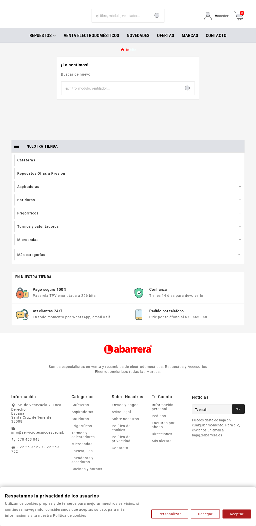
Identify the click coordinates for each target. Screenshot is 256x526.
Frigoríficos (82, 433)
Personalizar (169, 514)
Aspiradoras (82, 419)
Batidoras (80, 426)
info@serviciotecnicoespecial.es (39, 439)
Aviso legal (121, 419)
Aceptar (237, 514)
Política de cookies (121, 435)
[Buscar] (121, 19)
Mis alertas (162, 448)
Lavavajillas (82, 458)
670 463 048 (29, 446)
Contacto (120, 455)
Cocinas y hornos (87, 476)
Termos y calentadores (83, 442)
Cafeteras (80, 412)
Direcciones (162, 441)
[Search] (157, 19)
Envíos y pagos (125, 412)
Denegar (205, 514)
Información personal (163, 414)
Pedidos (159, 423)
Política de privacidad (121, 446)
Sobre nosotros (125, 426)
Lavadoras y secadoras (83, 467)
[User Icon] (216, 19)
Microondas (82, 451)
